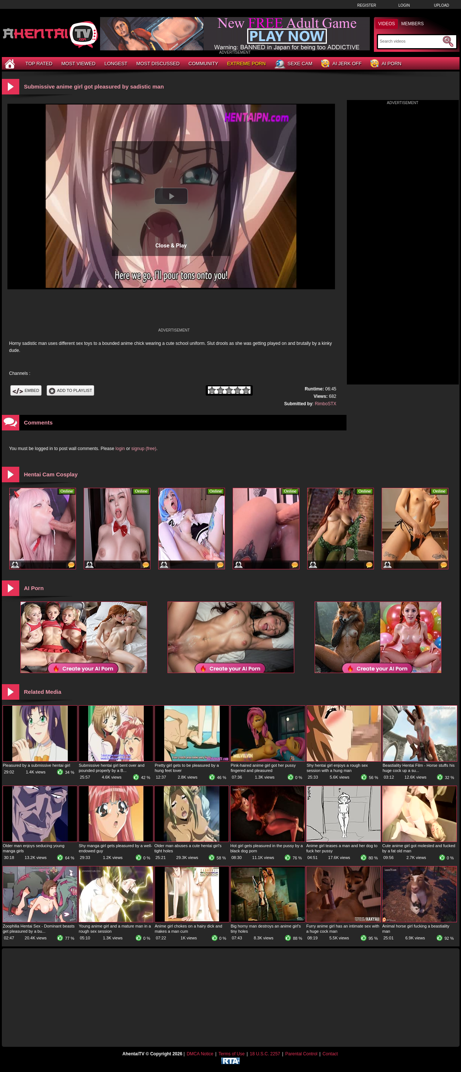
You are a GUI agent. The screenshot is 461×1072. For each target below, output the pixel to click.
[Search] (410, 41)
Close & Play (171, 245)
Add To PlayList (70, 390)
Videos (386, 23)
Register (366, 5)
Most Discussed (158, 63)
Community (203, 63)
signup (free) (143, 448)
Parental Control (301, 1053)
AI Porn (386, 64)
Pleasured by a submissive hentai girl (36, 765)
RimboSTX (325, 403)
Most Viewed (78, 63)
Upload (441, 5)
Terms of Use (231, 1053)
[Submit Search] (448, 41)
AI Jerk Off (341, 64)
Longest (116, 63)
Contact (330, 1053)
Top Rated (39, 63)
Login (404, 5)
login (120, 448)
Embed (26, 390)
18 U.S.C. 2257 (265, 1053)
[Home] (11, 63)
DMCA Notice (200, 1053)
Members (412, 23)
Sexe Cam (293, 64)
